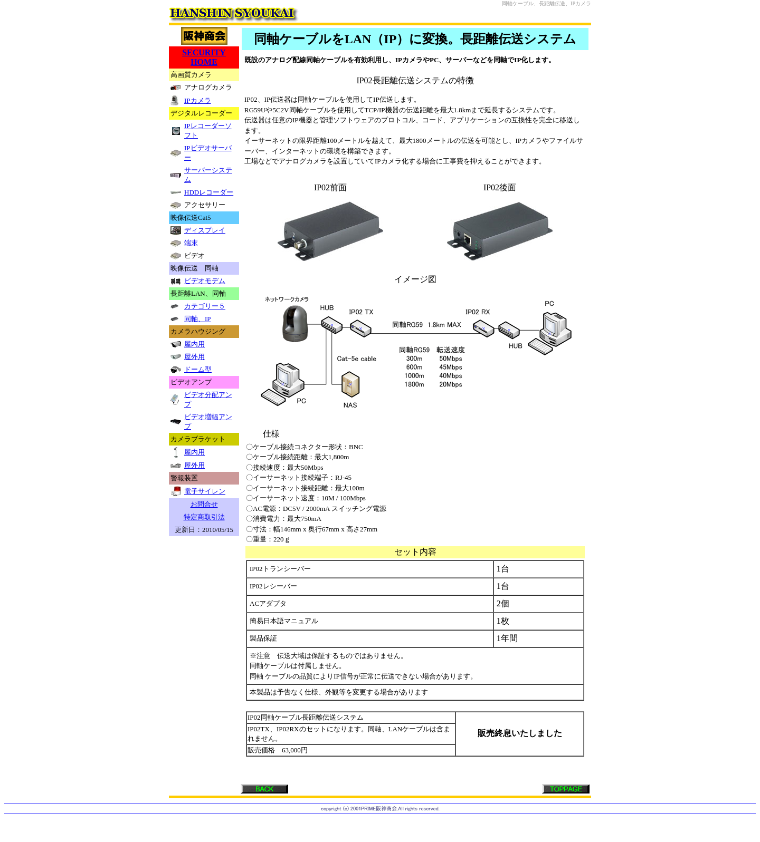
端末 (191, 243)
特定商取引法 (204, 517)
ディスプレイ (204, 230)
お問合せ (204, 504)
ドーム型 (198, 369)
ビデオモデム (204, 281)
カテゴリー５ (204, 306)
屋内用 (194, 344)
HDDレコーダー (208, 192)
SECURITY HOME (204, 57)
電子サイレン (204, 491)
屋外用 (194, 357)
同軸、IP (197, 319)
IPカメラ (197, 100)
